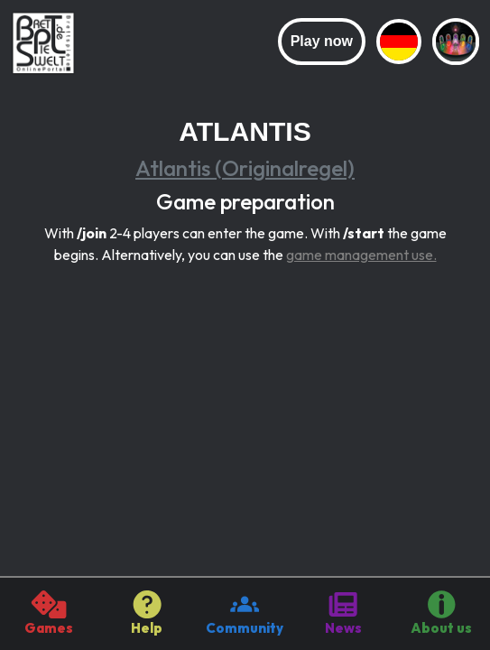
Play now (322, 41)
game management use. (361, 255)
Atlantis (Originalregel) (245, 167)
